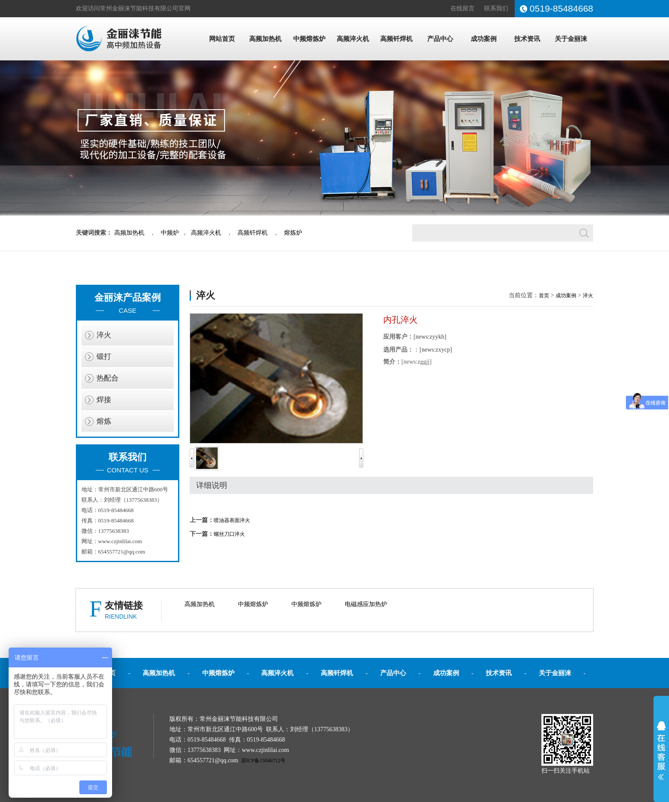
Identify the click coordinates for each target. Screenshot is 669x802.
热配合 (108, 378)
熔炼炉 (293, 233)
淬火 (104, 335)
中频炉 (170, 233)
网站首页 (222, 38)
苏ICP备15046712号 (263, 761)
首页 (544, 295)
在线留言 (462, 8)
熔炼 (104, 421)
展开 (661, 751)
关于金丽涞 (571, 38)
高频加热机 (265, 38)
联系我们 (496, 8)
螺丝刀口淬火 (229, 534)
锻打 (104, 356)
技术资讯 (527, 38)
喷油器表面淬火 (232, 520)
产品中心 (440, 38)
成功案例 (484, 38)
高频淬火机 (353, 38)
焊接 (104, 400)
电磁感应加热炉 (366, 604)
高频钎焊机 (396, 38)
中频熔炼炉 (309, 38)
